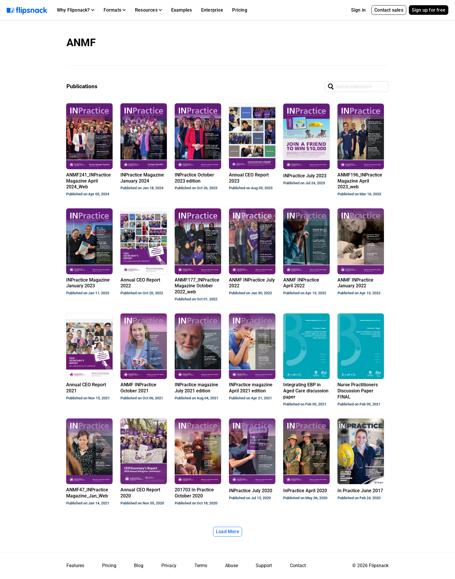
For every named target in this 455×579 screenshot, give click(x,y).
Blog (138, 565)
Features (75, 565)
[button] (75, 10)
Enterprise (212, 10)
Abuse (231, 565)
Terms (200, 565)
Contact (298, 565)
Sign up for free (428, 10)
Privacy (168, 565)
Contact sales (388, 10)
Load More (227, 531)
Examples (181, 10)
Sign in (358, 10)
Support (264, 565)
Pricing (239, 10)
